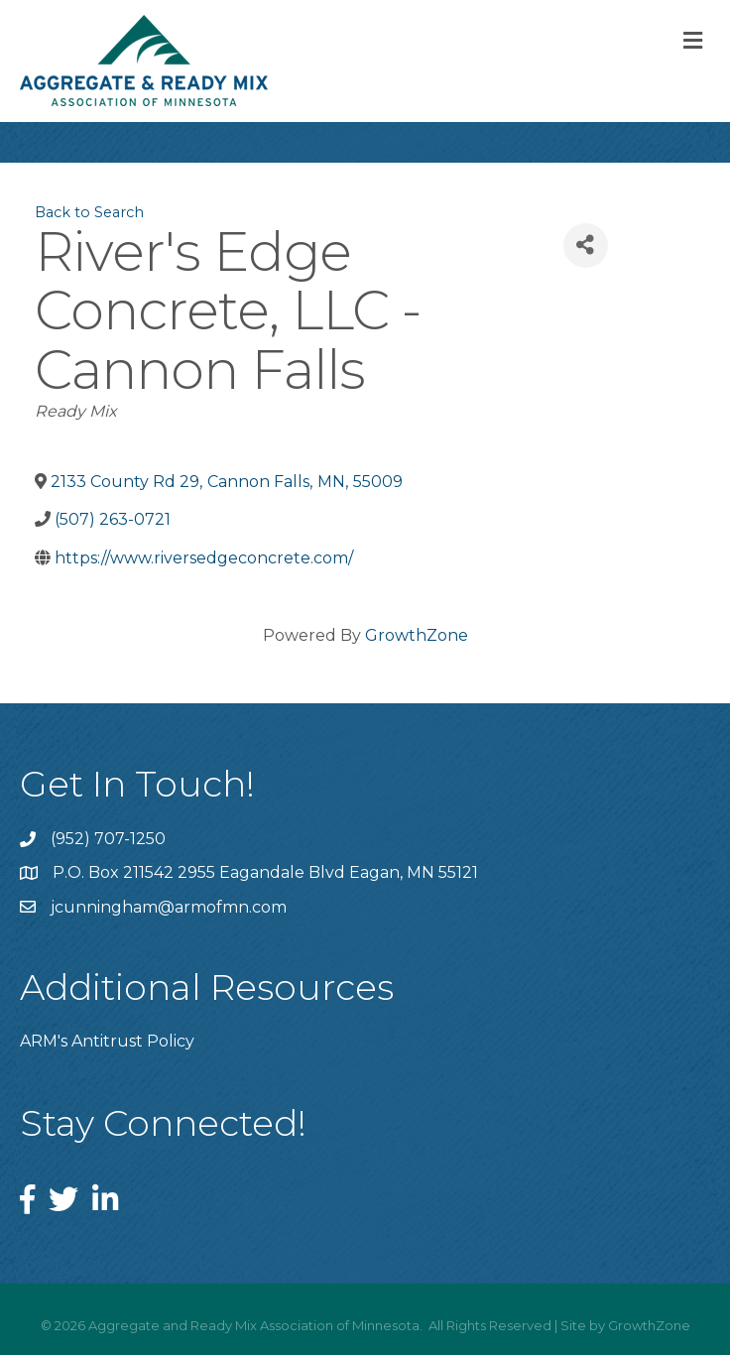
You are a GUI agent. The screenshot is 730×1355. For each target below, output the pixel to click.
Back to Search (89, 212)
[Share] (585, 245)
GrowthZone (416, 635)
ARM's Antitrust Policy (107, 1041)
